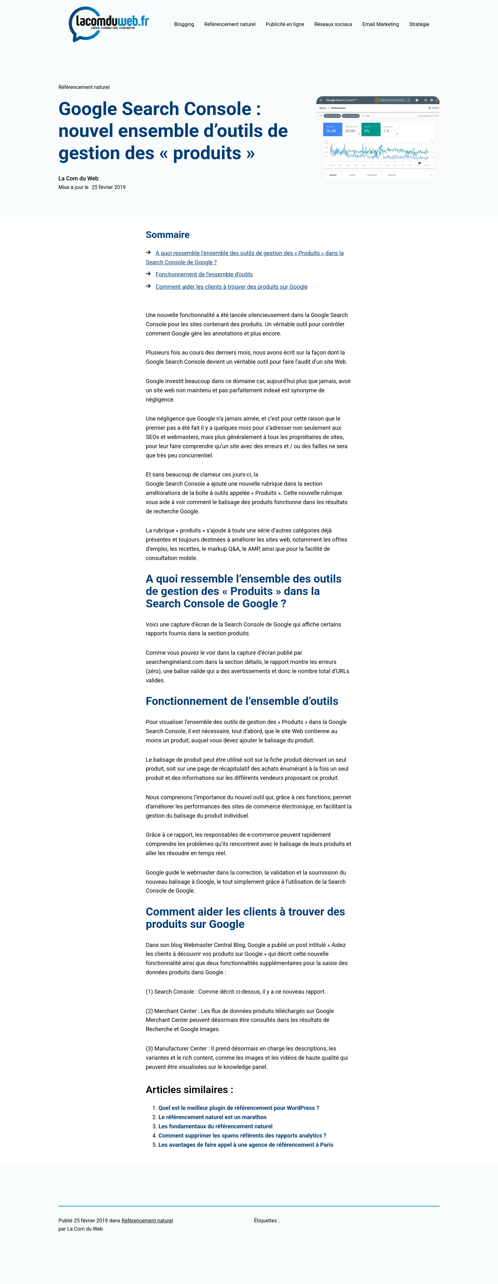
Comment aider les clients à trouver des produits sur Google (231, 286)
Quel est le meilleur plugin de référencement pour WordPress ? (238, 1108)
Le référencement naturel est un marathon (212, 1117)
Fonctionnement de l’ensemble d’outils (204, 274)
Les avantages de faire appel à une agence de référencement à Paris (245, 1144)
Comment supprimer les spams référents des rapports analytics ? (242, 1135)
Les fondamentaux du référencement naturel (215, 1126)
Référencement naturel (84, 87)
